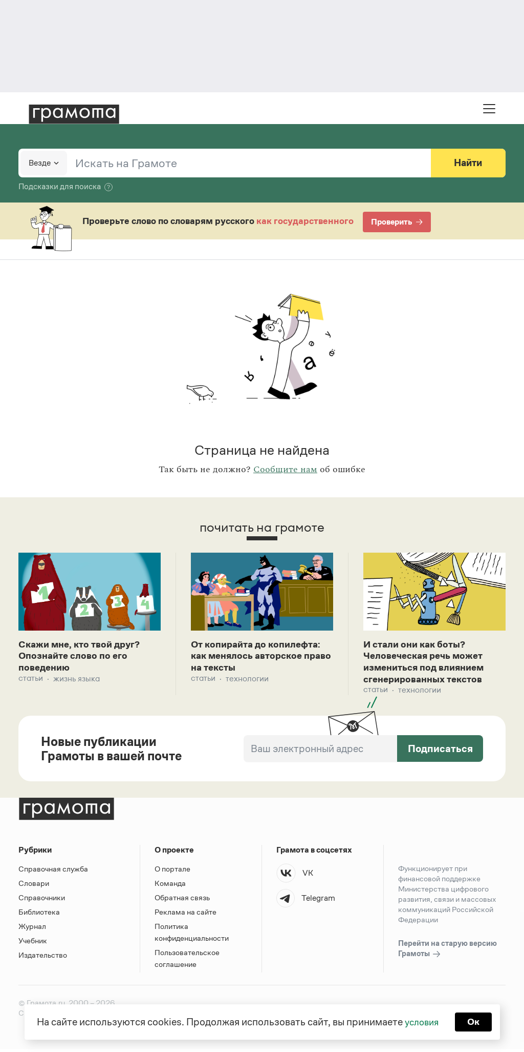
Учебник (32, 943)
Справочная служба (53, 871)
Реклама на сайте (185, 915)
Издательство (42, 958)
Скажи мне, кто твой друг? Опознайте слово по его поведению (83, 657)
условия (421, 1021)
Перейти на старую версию (447, 952)
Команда (170, 886)
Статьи (30, 680)
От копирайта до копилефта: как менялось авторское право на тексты (261, 657)
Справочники (41, 900)
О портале (172, 871)
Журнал (32, 929)
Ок (475, 1021)
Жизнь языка (76, 680)
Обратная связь (182, 900)
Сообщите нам (285, 469)
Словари (33, 886)
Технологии (247, 680)
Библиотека (39, 915)
